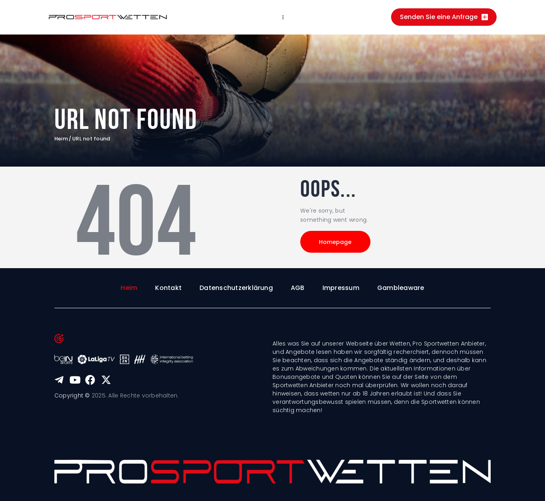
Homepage (336, 242)
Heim (61, 138)
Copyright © (72, 395)
